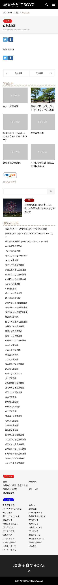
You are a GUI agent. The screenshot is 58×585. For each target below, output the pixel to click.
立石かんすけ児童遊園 (14, 388)
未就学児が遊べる (36, 539)
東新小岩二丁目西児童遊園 (16, 303)
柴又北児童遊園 (11, 369)
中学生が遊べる (35, 542)
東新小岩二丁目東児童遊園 (16, 307)
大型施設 (33, 509)
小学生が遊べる (9, 542)
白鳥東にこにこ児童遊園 (15, 340)
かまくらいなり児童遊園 (15, 274)
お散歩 (32, 505)
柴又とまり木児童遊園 (14, 444)
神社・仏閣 (33, 489)
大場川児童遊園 (11, 402)
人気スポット (8, 539)
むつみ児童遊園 (11, 421)
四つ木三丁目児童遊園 (14, 435)
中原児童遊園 (10, 289)
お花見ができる (35, 527)
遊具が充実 (7, 535)
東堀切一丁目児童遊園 (14, 326)
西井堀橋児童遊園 (12, 298)
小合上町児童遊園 (12, 350)
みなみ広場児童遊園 (13, 246)
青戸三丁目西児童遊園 (14, 458)
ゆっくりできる (9, 550)
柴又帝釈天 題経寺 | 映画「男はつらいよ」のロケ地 (26, 241)
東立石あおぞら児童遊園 (15, 270)
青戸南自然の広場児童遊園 (16, 312)
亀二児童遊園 (10, 411)
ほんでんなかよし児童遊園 (16, 322)
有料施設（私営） (10, 489)
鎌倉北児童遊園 (11, 317)
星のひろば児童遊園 (13, 293)
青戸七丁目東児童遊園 (14, 265)
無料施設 (33, 482)
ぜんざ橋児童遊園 (12, 251)
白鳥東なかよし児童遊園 (15, 449)
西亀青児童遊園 (11, 430)
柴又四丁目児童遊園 (13, 416)
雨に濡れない (8, 527)
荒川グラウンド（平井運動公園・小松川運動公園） (26, 229)
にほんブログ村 (9, 182)
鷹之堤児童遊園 (11, 355)
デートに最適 (8, 531)
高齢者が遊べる (9, 546)
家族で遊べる (34, 535)
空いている (33, 531)
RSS (29, 571)
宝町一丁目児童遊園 (13, 336)
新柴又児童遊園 (11, 345)
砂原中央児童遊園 (12, 407)
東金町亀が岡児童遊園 (14, 364)
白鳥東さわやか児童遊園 (15, 454)
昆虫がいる (33, 520)
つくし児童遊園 (11, 359)
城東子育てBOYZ (29, 565)
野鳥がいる (7, 520)
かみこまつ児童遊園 (13, 374)
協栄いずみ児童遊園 (13, 331)
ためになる (33, 524)
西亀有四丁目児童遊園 (14, 383)
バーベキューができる (12, 509)
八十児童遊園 (10, 378)
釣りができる (8, 505)
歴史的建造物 (8, 493)
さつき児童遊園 (11, 260)
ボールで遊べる (35, 512)
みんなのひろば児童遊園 (15, 439)
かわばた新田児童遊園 (14, 463)
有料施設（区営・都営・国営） (16, 485)
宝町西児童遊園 (11, 425)
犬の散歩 (33, 546)
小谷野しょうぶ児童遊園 (15, 279)
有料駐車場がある (10, 524)
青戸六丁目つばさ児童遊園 (16, 256)
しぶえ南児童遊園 (12, 284)
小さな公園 (7, 512)
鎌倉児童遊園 (10, 397)
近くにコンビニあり (11, 516)
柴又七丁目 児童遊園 (13, 392)
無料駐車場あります (37, 516)
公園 (7, 21)
